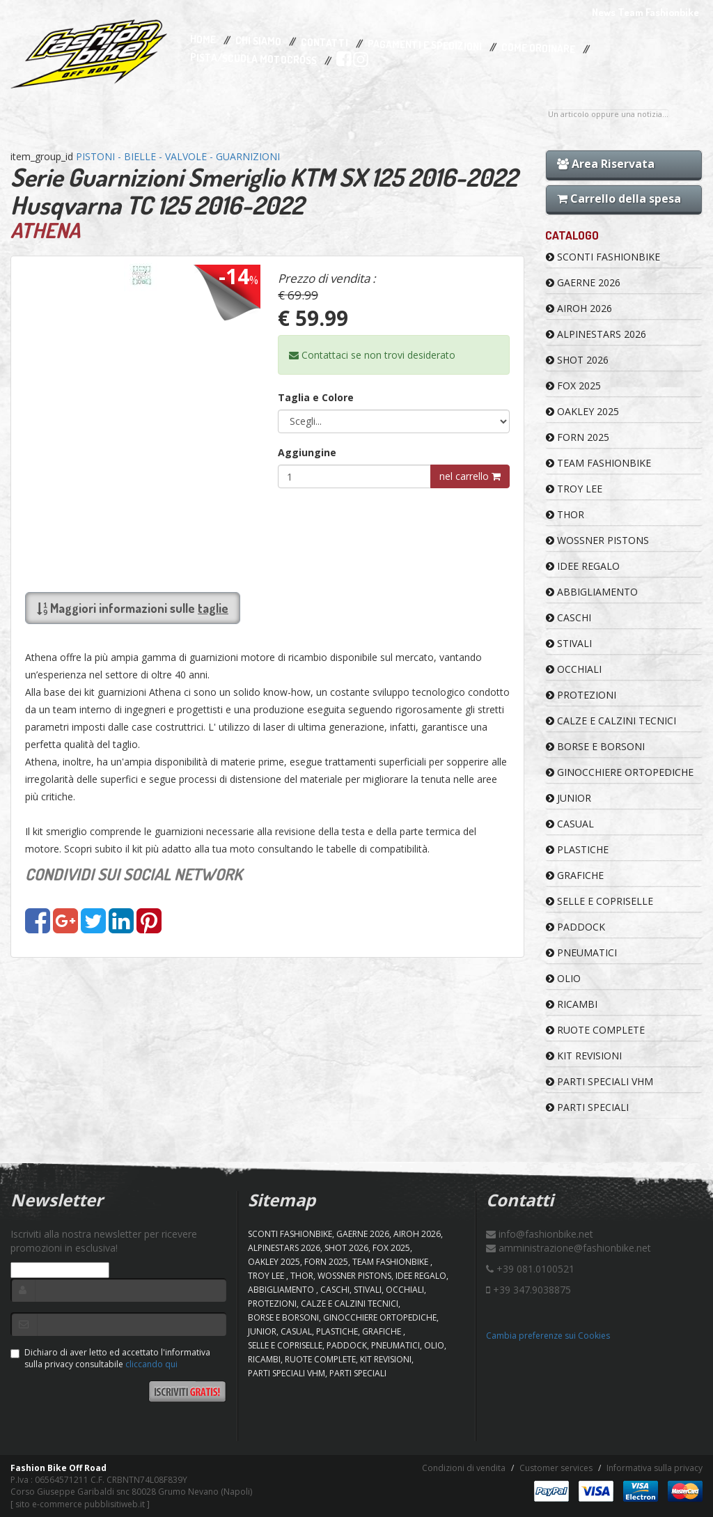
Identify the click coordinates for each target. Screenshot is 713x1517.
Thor (565, 514)
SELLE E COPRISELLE (599, 901)
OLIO (563, 978)
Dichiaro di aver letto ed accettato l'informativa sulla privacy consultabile (110, 1358)
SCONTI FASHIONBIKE (603, 256)
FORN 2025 (577, 437)
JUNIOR (568, 797)
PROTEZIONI (581, 694)
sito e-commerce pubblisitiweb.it (80, 1504)
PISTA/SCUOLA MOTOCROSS (253, 59)
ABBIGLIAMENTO (592, 591)
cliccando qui (151, 1364)
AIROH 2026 (579, 308)
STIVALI (569, 643)
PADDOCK (575, 926)
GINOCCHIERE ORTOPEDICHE (620, 772)
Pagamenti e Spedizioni (425, 45)
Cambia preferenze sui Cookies (548, 1335)
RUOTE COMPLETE (595, 1029)
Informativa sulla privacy (654, 1468)
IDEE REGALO (583, 566)
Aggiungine (307, 452)
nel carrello (470, 476)
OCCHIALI (574, 669)
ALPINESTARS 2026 (596, 334)
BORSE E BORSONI (595, 746)
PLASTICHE (577, 849)
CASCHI (568, 617)
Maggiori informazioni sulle (132, 608)
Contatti (324, 43)
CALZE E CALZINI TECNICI (611, 720)
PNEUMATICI (581, 952)
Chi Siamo (258, 41)
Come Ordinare (538, 48)
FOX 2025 (573, 385)
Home (203, 40)
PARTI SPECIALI (587, 1107)
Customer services (556, 1468)
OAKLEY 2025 (582, 411)
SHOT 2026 (577, 359)
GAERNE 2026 (583, 282)
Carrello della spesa (619, 198)
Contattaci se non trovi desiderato (372, 354)
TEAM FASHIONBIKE (598, 462)
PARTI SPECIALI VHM (599, 1081)
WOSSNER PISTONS (597, 540)
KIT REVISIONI (584, 1055)
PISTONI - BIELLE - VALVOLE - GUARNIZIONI (178, 156)
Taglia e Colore (316, 397)
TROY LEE (574, 488)
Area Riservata (606, 163)
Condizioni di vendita (464, 1468)
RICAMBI (571, 1004)
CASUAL (570, 823)
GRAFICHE (575, 875)
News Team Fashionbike (645, 12)
